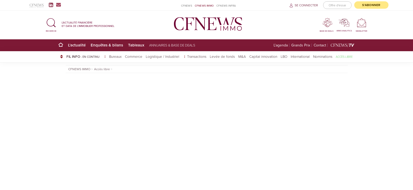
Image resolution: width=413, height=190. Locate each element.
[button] (51, 24)
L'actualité (77, 45)
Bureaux (115, 56)
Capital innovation (263, 56)
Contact (320, 45)
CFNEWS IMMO (204, 5)
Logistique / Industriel (163, 56)
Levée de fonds (222, 56)
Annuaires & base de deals (172, 45)
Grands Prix (300, 45)
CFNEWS (186, 5)
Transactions (196, 56)
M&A (242, 56)
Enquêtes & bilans (107, 45)
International (300, 56)
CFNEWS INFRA (226, 5)
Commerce (133, 56)
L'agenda (281, 45)
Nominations (322, 56)
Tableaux (136, 45)
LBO (284, 56)
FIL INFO (86, 56)
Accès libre (344, 57)
